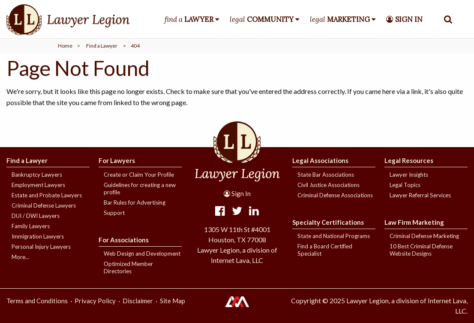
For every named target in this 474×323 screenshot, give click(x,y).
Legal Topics (405, 184)
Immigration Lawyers (38, 236)
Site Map (172, 301)
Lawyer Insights (409, 174)
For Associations (124, 240)
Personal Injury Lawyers (41, 246)
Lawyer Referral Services (420, 195)
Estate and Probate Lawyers (47, 195)
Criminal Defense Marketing (424, 235)
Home (65, 45)
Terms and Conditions (37, 301)
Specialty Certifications (328, 222)
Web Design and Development (142, 253)
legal (262, 19)
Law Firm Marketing (414, 222)
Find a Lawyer (101, 45)
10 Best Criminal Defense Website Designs (421, 250)
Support (114, 212)
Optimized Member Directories (128, 267)
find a (189, 19)
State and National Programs (333, 235)
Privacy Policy (95, 301)
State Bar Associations (325, 174)
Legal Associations (320, 160)
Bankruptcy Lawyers (37, 174)
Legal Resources (408, 160)
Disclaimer (138, 301)
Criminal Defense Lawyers (44, 205)
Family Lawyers (31, 226)
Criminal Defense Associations (335, 195)
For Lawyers (117, 160)
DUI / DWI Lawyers (36, 215)
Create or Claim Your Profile (139, 174)
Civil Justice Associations (328, 184)
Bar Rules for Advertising (134, 202)
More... (20, 257)
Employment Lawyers (38, 184)
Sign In (237, 193)
